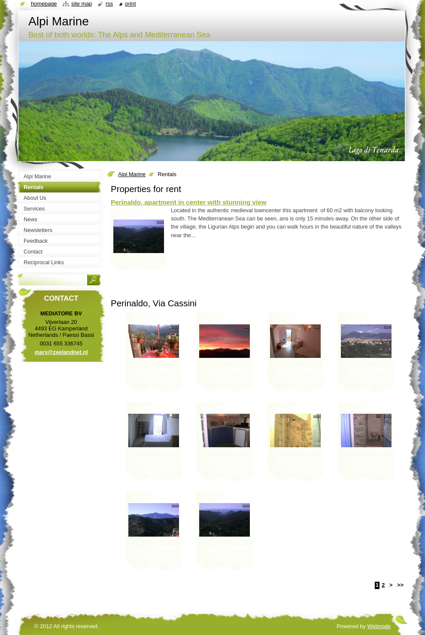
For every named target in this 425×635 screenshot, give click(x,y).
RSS (109, 3)
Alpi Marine (132, 174)
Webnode (379, 626)
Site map (81, 3)
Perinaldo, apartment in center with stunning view (189, 202)
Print (130, 3)
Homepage (44, 3)
